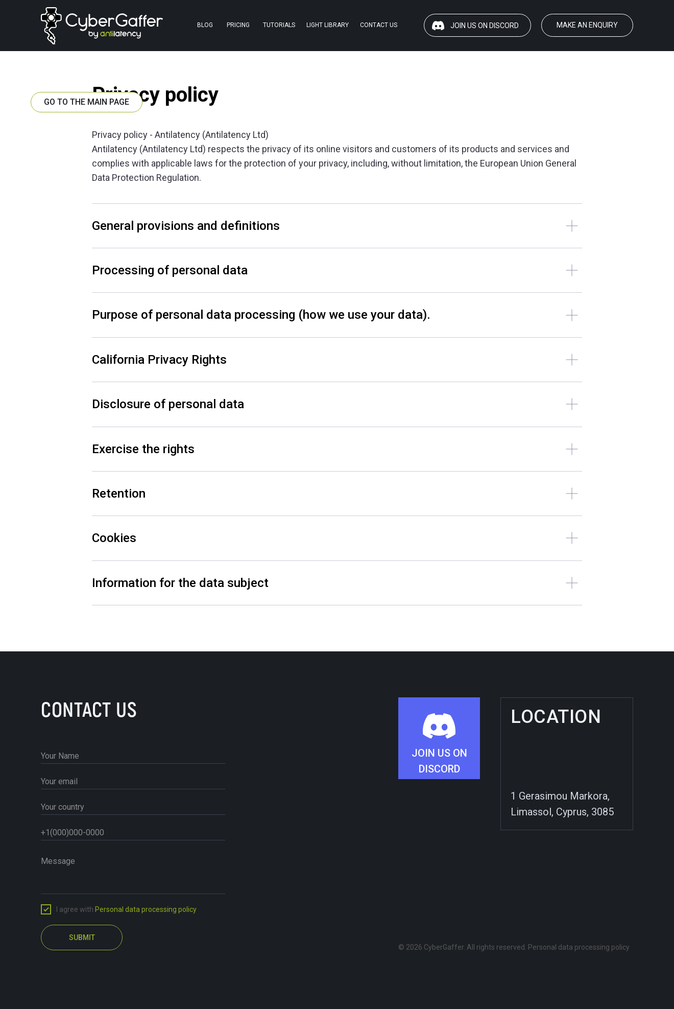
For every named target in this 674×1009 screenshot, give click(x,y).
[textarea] (133, 872)
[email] (133, 781)
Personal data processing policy (146, 909)
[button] (587, 25)
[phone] (133, 832)
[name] (133, 756)
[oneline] (133, 807)
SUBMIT (82, 937)
